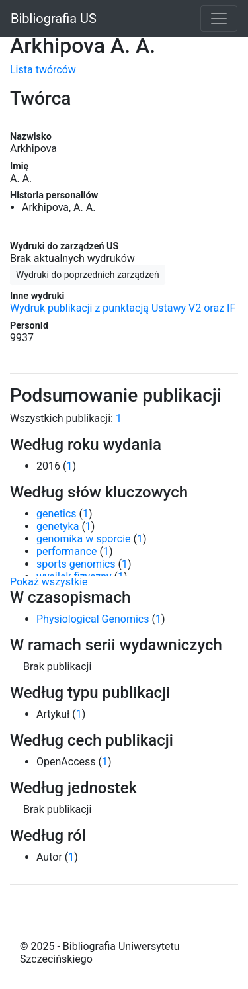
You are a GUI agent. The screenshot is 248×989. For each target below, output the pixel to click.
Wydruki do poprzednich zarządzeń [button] (87, 274)
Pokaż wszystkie (49, 582)
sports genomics (76, 564)
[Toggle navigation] (218, 18)
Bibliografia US (54, 18)
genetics (56, 513)
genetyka (57, 526)
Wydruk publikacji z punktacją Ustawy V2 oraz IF (122, 308)
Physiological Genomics (92, 619)
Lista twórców (43, 70)
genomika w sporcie (83, 539)
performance (66, 551)
